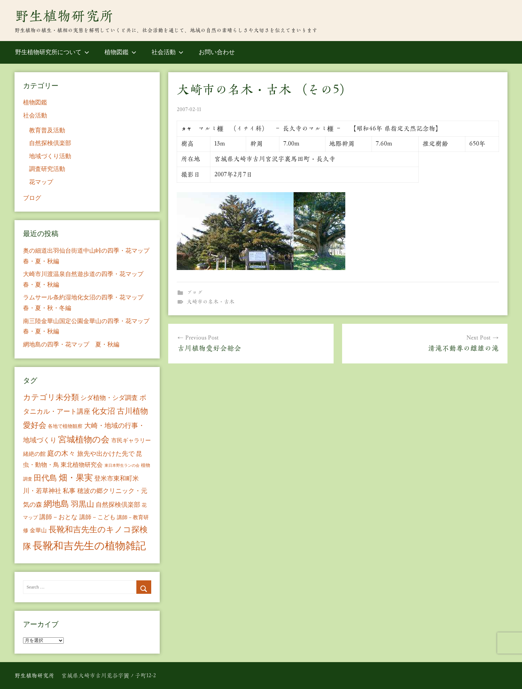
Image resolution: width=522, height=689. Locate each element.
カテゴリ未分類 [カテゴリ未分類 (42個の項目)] (51, 397)
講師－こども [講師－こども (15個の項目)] (97, 517)
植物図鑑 (120, 52)
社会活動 (167, 52)
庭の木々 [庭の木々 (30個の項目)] (61, 453)
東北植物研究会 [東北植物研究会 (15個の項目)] (82, 464)
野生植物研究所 (64, 16)
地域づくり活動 (50, 156)
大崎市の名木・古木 (210, 301)
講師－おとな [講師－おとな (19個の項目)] (58, 517)
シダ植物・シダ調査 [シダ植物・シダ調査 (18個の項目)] (109, 397)
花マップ (41, 182)
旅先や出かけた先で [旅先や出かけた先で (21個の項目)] (106, 453)
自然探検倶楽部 (50, 143)
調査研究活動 (47, 169)
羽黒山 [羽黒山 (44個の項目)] (82, 504)
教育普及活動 (47, 130)
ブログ (195, 292)
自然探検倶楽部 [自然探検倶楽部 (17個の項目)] (118, 504)
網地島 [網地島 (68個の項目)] (56, 504)
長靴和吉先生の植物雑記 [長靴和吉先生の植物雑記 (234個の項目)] (89, 545)
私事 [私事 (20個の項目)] (69, 490)
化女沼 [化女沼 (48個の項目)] (103, 411)
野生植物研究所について (52, 52)
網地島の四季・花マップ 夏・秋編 (71, 344)
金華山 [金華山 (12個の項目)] (38, 530)
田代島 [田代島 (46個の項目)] (45, 477)
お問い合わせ (217, 52)
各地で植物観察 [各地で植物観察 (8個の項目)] (65, 426)
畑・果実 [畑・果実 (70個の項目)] (76, 477)
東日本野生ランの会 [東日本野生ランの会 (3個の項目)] (122, 465)
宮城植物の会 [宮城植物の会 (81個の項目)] (83, 439)
